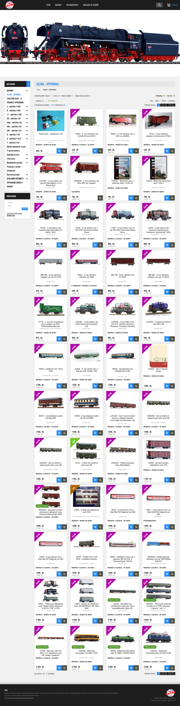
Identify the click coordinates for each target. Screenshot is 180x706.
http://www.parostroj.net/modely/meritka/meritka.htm (19, 698)
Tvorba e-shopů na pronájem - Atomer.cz (163, 700)
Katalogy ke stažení (90, 5)
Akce (157, 101)
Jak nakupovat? (72, 5)
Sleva (164, 101)
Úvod (48, 5)
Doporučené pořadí (82, 96)
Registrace (11, 215)
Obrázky (159, 96)
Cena (55, 96)
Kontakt (58, 5)
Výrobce (39, 101)
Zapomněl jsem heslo (14, 213)
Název (47, 96)
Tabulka (169, 96)
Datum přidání (66, 96)
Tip (151, 101)
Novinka (172, 101)
